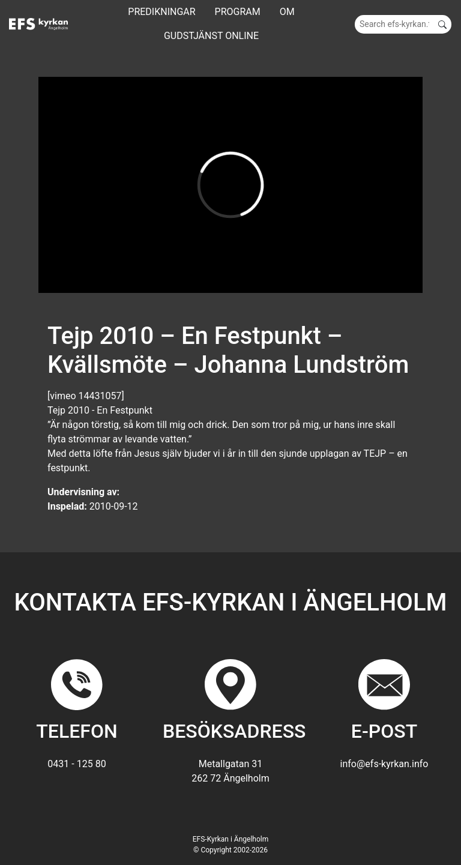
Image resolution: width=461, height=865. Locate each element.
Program (238, 11)
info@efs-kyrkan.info (384, 764)
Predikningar (161, 11)
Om (287, 11)
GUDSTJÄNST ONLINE (211, 35)
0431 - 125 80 (76, 764)
